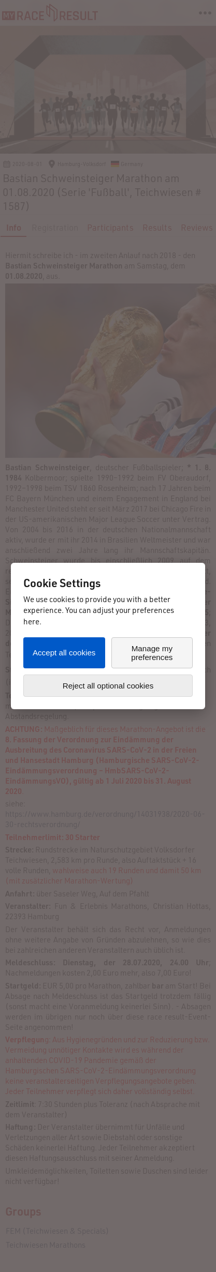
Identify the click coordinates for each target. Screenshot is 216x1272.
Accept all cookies (64, 652)
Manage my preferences (151, 653)
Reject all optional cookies (108, 685)
